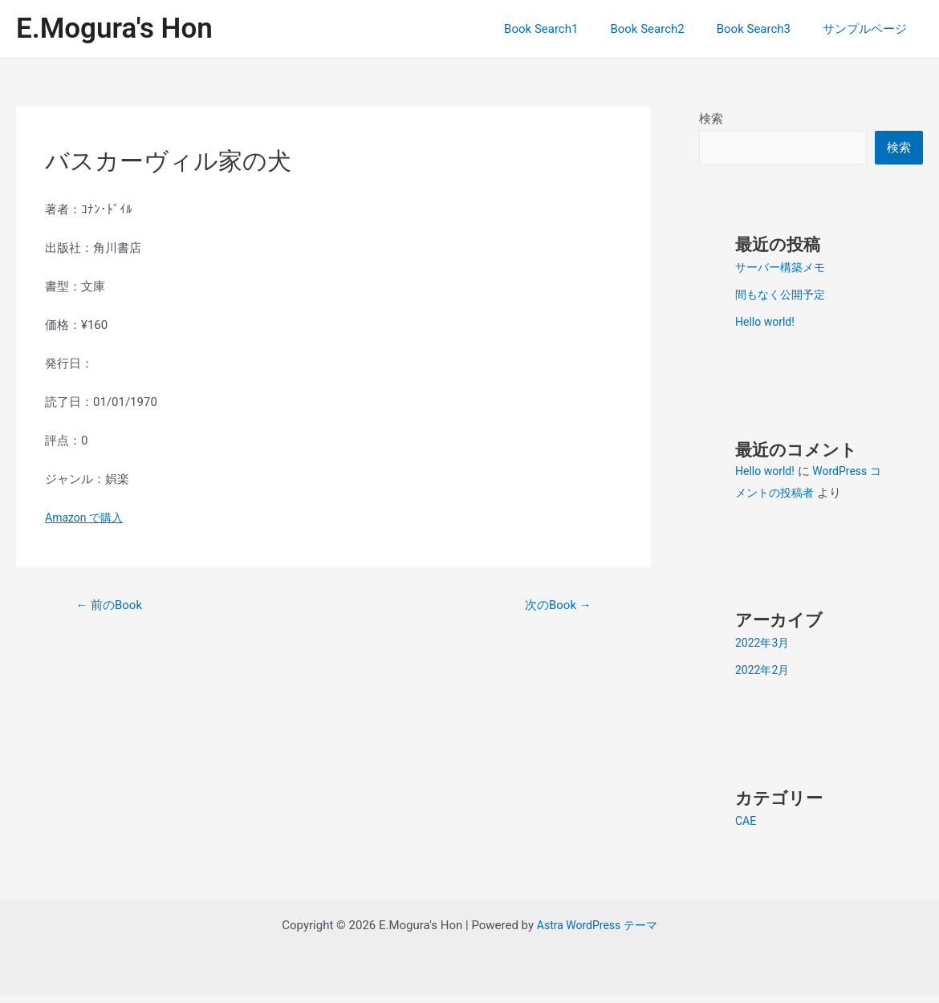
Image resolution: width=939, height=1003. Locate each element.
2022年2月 (764, 677)
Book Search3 (766, 29)
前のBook (112, 606)
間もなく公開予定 (783, 301)
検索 (711, 119)
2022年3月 (764, 650)
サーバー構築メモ (783, 274)
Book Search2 (667, 29)
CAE (746, 828)
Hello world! (767, 329)
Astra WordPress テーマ (596, 932)
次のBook (554, 606)
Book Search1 (569, 29)
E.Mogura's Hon (114, 28)
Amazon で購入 (86, 517)
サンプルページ (869, 29)
